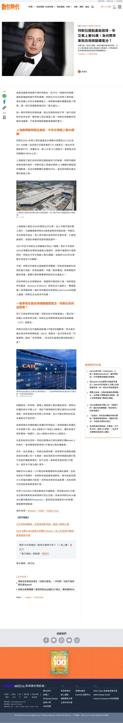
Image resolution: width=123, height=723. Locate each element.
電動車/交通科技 (94, 26)
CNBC (41, 511)
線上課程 (64, 695)
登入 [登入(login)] (103, 7)
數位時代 (47, 691)
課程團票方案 (66, 698)
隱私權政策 (26, 695)
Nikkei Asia (53, 511)
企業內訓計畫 (66, 702)
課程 (81, 7)
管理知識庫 (80, 691)
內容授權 (119, 1)
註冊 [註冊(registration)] (109, 7)
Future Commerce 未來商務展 (106, 698)
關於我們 (101, 1)
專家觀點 (61, 7)
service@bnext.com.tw (18, 702)
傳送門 (45, 553)
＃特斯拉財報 (92, 54)
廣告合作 (110, 1)
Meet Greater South (101, 695)
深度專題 (40, 7)
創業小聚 (47, 702)
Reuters (32, 511)
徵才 (20, 695)
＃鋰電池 (81, 54)
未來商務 (47, 706)
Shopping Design (50, 698)
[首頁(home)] (10, 6)
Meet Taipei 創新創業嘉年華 (105, 691)
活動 (76, 7)
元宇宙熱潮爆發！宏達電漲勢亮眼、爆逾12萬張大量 (42, 524)
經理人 (46, 695)
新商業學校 (65, 691)
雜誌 (87, 7)
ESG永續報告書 (35, 695)
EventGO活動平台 (82, 695)
